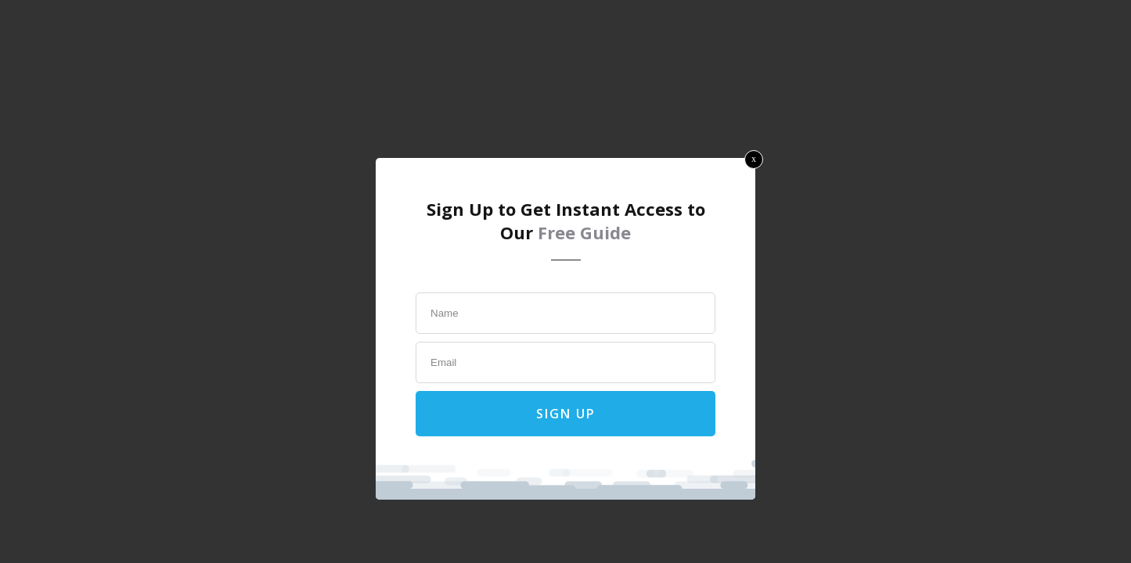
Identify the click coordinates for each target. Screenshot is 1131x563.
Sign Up (566, 413)
